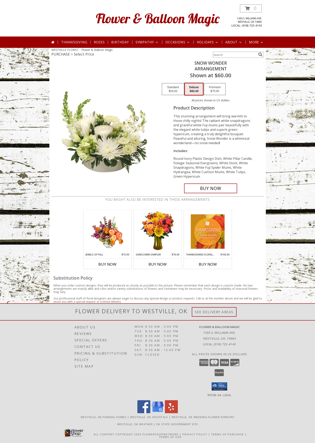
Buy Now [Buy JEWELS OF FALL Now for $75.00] (107, 264)
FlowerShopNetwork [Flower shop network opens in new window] (160, 434)
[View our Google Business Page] (157, 412)
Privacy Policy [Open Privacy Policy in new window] (194, 434)
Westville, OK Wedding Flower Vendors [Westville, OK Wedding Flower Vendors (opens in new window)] (203, 417)
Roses (99, 42)
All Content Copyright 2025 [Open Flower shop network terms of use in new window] (117, 434)
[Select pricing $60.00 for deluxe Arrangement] (194, 89)
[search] (260, 54)
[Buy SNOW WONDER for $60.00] (210, 188)
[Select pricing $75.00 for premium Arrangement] (214, 89)
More (256, 42)
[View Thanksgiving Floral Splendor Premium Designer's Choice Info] (208, 231)
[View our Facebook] (143, 412)
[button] (251, 8)
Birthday (120, 42)
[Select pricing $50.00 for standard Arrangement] (173, 89)
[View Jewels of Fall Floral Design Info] (107, 231)
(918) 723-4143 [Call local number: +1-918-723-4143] (252, 25)
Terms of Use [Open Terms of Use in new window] (170, 437)
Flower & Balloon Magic (157, 18)
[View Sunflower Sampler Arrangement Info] (157, 231)
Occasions (177, 42)
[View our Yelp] (171, 412)
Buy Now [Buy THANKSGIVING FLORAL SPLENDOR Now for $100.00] (208, 264)
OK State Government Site (177, 424)
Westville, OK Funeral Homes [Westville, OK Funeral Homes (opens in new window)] (104, 417)
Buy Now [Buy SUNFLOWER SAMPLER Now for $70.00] (157, 264)
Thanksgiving (74, 42)
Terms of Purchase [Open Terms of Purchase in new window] (227, 434)
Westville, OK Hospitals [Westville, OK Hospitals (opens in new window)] (149, 417)
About (233, 42)
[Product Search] (234, 55)
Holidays (208, 42)
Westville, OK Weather (135, 424)
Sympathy (147, 42)
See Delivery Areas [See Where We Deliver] (214, 312)
